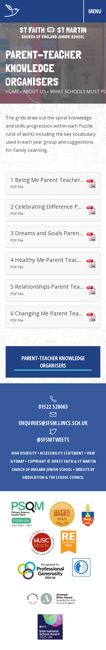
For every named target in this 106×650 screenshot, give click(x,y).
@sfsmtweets (53, 439)
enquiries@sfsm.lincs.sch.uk (53, 423)
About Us (34, 91)
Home (12, 91)
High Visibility (23, 453)
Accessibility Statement (61, 453)
